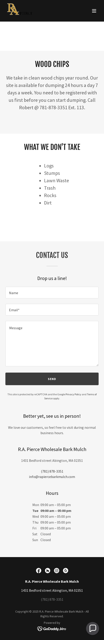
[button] (94, 10)
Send (52, 379)
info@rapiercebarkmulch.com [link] (52, 476)
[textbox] (52, 292)
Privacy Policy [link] (73, 394)
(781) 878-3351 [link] (52, 471)
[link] (20, 11)
